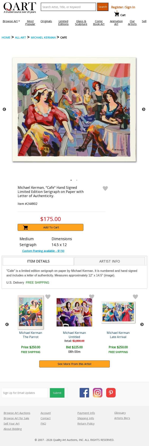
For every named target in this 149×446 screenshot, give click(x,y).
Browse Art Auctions (17, 413)
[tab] (38, 261)
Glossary (120, 413)
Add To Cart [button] (51, 227)
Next (144, 109)
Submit (57, 393)
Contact (46, 418)
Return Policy (86, 423)
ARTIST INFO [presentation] (109, 261)
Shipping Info (85, 418)
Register (117, 7)
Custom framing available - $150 (43, 251)
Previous (4, 109)
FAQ (43, 423)
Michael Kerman (43, 37)
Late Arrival (118, 337)
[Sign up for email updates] (24, 393)
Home (6, 37)
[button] (11, 21)
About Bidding (13, 429)
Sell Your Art (12, 423)
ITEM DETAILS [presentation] (38, 261)
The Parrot (30, 337)
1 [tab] (71, 180)
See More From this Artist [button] (74, 364)
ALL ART (20, 37)
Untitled (74, 337)
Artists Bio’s (122, 418)
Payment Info (86, 413)
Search (103, 7)
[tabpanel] (74, 109)
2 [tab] (77, 180)
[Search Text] (68, 7)
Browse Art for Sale (16, 418)
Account (46, 413)
